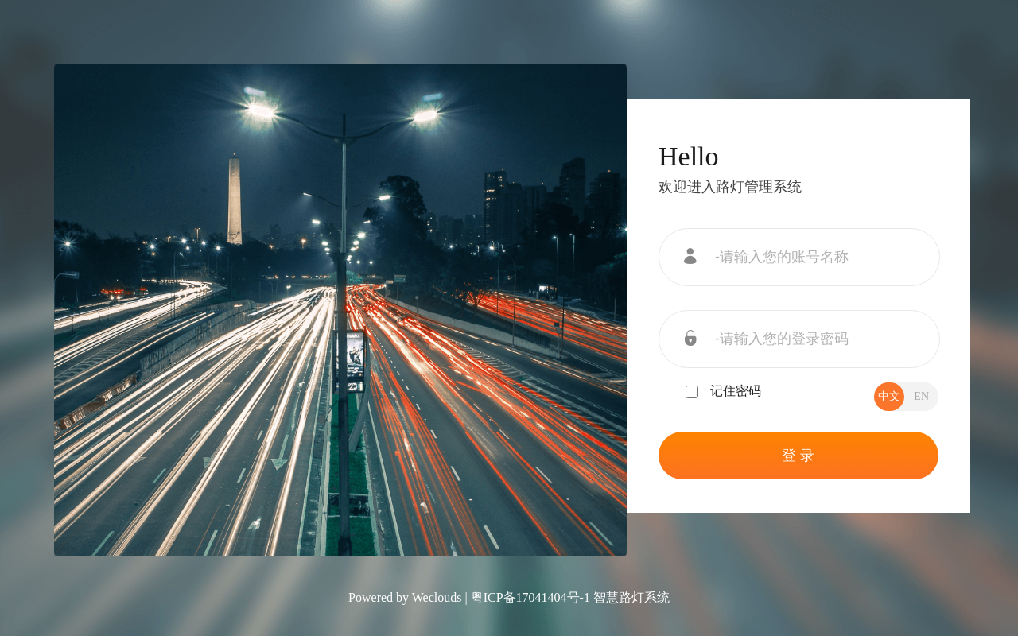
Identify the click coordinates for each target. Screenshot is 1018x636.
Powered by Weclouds (404, 597)
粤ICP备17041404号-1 (530, 597)
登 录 (798, 455)
